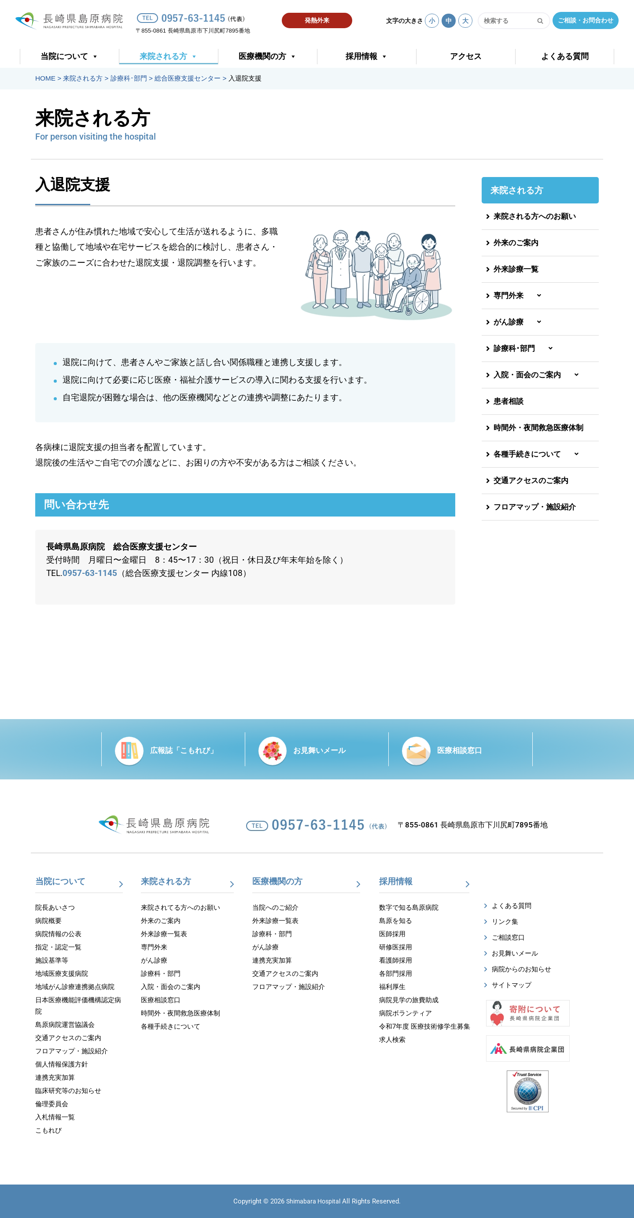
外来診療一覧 (512, 269)
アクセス (466, 56)
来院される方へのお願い (531, 216)
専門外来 (520, 295)
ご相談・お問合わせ (585, 20)
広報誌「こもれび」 (183, 750)
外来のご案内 (512, 242)
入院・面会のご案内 (539, 375)
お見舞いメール (319, 750)
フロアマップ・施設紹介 (531, 506)
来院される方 (169, 56)
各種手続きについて (539, 454)
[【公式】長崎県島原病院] (71, 19)
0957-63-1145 (90, 573)
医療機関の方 (268, 56)
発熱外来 (317, 20)
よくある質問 (565, 56)
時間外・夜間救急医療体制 (534, 427)
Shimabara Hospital (313, 1201)
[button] (540, 296)
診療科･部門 (526, 348)
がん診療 (520, 322)
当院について (70, 56)
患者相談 (504, 401)
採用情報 (367, 56)
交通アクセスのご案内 (527, 480)
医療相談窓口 (459, 750)
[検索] (504, 20)
